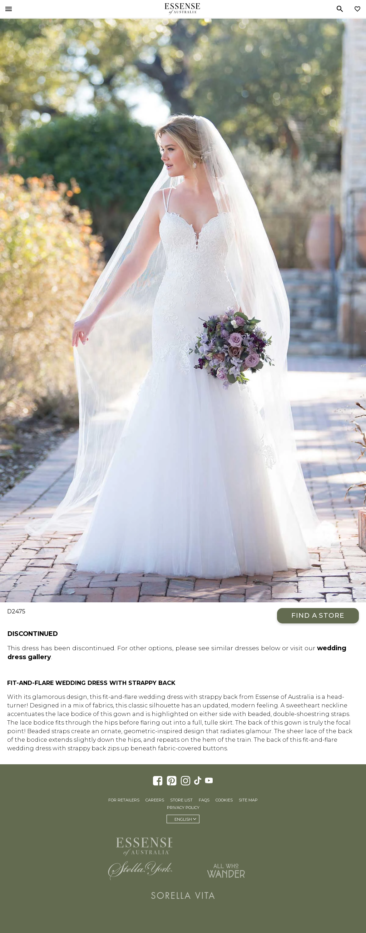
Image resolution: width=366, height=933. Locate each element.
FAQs (204, 800)
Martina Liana (226, 843)
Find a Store (318, 615)
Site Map (248, 800)
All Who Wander (226, 870)
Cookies (224, 800)
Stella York (140, 870)
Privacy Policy (183, 807)
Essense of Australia (182, 9)
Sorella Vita (183, 895)
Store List (181, 800)
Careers (154, 800)
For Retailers (123, 800)
